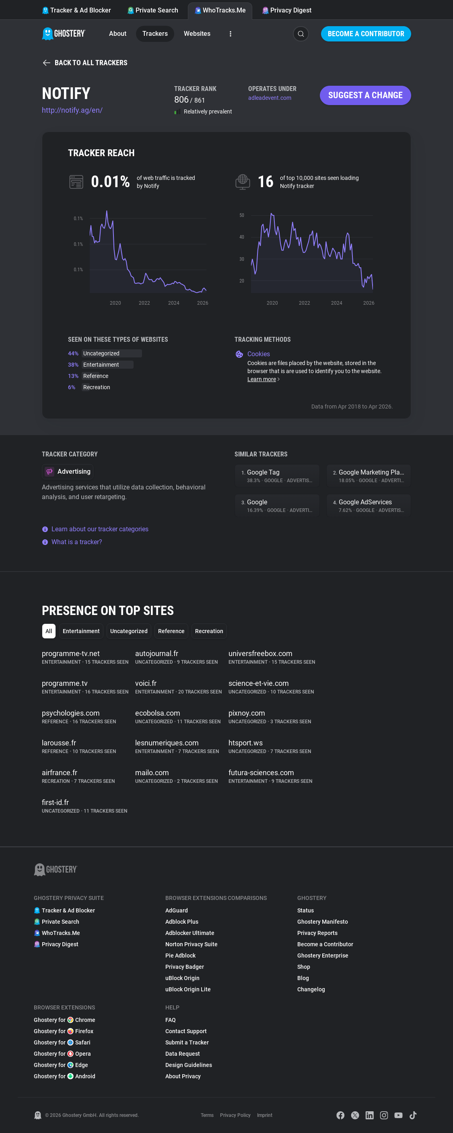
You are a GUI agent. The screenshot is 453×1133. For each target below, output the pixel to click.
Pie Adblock (180, 955)
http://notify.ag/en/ (72, 110)
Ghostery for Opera (62, 1053)
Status (305, 910)
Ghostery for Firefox (63, 1031)
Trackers (155, 33)
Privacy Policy (235, 1115)
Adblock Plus (181, 921)
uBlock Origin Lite (188, 989)
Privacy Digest (286, 10)
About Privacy (183, 1076)
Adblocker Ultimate (189, 933)
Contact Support (186, 1031)
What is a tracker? (72, 542)
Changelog (311, 989)
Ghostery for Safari (62, 1042)
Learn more (264, 379)
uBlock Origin (182, 978)
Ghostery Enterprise (322, 955)
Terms (207, 1115)
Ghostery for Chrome (64, 1020)
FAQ (170, 1020)
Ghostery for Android (64, 1076)
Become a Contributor (366, 33)
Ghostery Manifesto (322, 921)
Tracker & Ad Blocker (76, 10)
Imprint (264, 1115)
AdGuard (176, 910)
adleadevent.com (269, 98)
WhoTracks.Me (220, 10)
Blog (303, 978)
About (117, 33)
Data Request (182, 1053)
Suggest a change (365, 95)
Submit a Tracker (187, 1042)
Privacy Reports (317, 933)
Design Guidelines (188, 1065)
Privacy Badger (184, 967)
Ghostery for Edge (61, 1065)
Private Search (152, 10)
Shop (303, 967)
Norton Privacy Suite (191, 944)
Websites (197, 33)
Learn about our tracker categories (95, 529)
